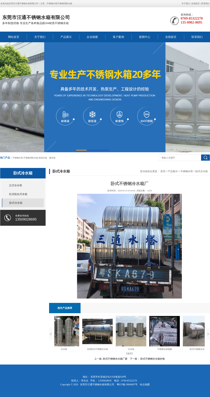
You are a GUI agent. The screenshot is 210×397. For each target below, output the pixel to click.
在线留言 (195, 3)
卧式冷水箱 (15, 202)
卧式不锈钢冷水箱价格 (152, 359)
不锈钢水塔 (52, 3)
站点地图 (145, 384)
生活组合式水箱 (18, 194)
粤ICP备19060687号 (127, 384)
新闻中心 (144, 36)
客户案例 (118, 36)
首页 (162, 171)
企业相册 (92, 36)
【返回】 (129, 353)
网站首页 (13, 36)
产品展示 (66, 36)
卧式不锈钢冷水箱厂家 (115, 359)
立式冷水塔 (15, 185)
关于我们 (186, 3)
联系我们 (205, 3)
